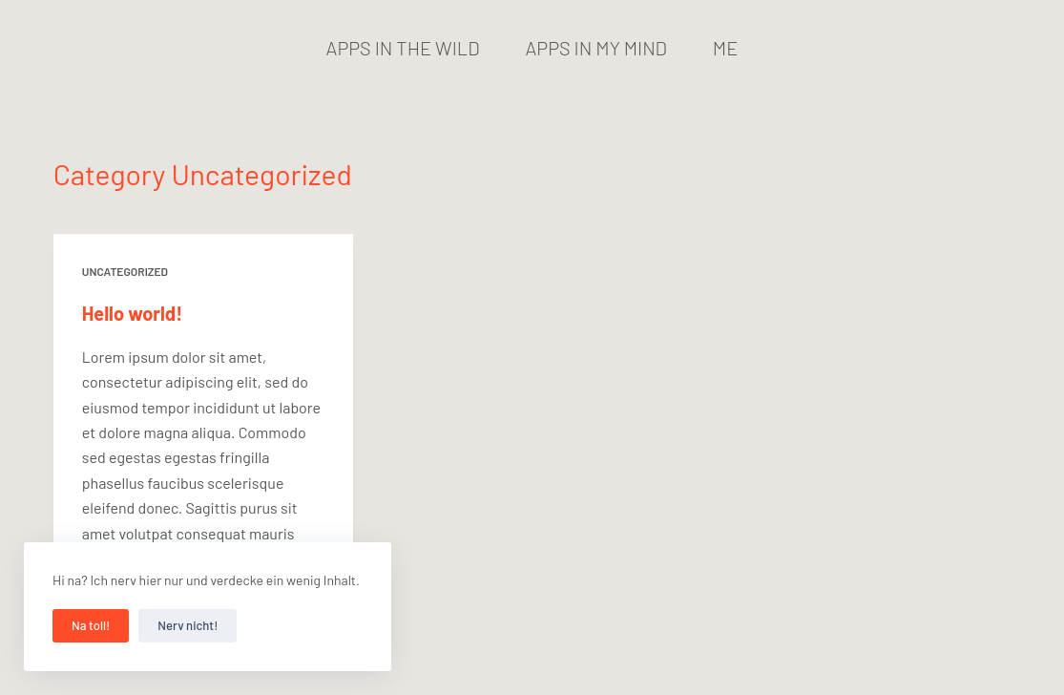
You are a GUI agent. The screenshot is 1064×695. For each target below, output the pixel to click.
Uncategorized (125, 271)
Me (726, 47)
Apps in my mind (596, 47)
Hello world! (132, 313)
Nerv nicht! (187, 625)
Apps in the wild (403, 47)
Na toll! (91, 625)
